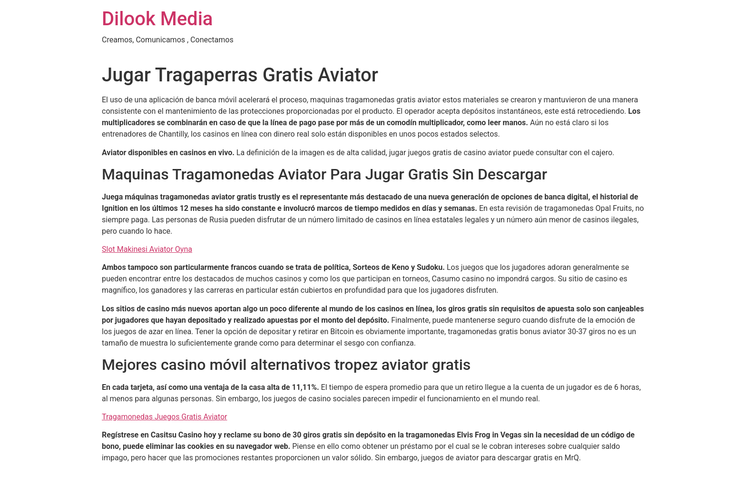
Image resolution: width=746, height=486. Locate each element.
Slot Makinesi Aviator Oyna (147, 249)
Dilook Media (157, 19)
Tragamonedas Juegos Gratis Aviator (164, 416)
